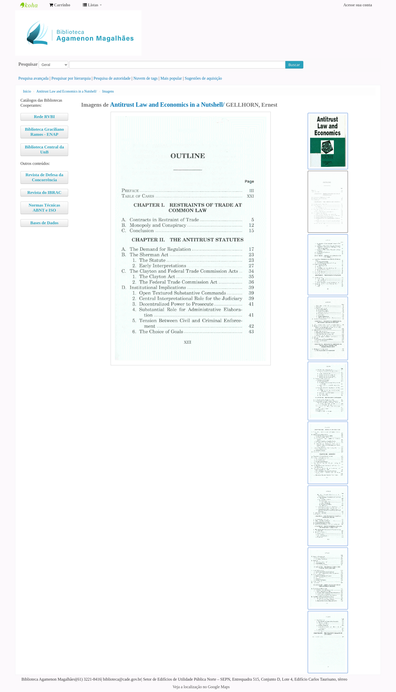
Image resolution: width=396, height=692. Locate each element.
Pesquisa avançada (33, 78)
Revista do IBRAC (44, 192)
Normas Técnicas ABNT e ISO (44, 208)
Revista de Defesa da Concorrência (44, 177)
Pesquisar (28, 64)
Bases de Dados (44, 222)
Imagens (108, 91)
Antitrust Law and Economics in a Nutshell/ (66, 91)
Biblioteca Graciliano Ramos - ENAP (44, 132)
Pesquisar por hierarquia (71, 78)
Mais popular (171, 78)
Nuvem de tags (145, 78)
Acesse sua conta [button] (357, 5)
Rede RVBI (44, 116)
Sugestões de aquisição (203, 78)
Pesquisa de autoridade (112, 78)
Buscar (294, 64)
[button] (59, 5)
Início (27, 91)
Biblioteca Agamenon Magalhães (32, 5)
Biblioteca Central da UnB (44, 149)
